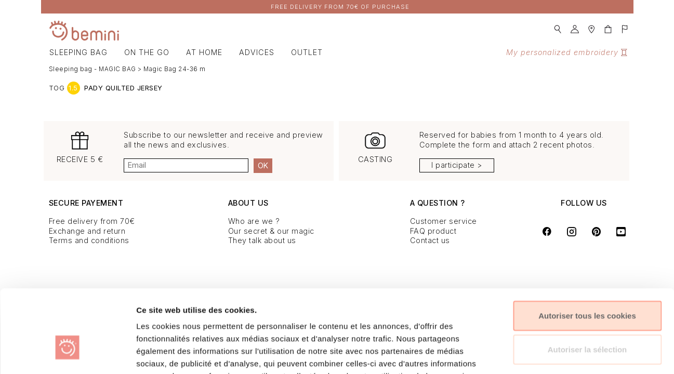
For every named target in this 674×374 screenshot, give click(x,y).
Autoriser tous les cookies (587, 251)
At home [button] (204, 52)
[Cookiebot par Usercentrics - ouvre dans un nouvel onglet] (67, 354)
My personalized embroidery (566, 52)
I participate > (456, 165)
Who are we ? (254, 221)
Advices (256, 52)
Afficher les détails (560, 353)
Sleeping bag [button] (78, 52)
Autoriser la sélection (587, 285)
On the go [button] (146, 52)
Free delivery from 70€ (92, 221)
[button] (557, 26)
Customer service (443, 221)
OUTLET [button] (307, 52)
